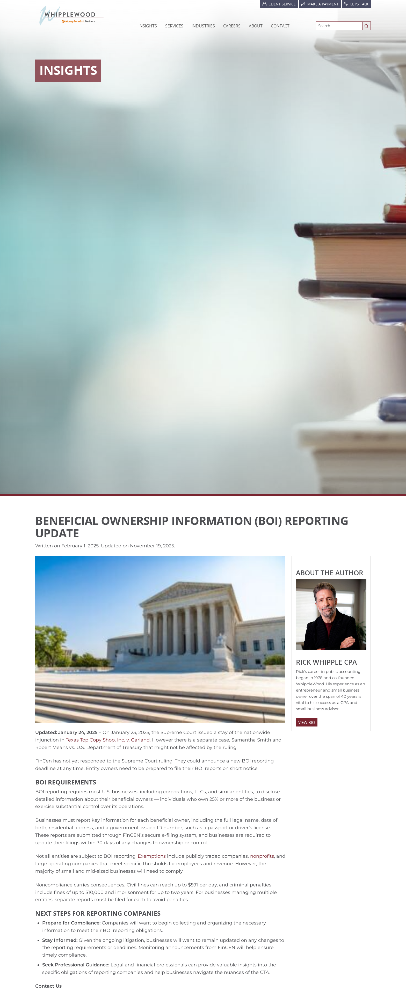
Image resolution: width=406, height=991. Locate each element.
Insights (148, 26)
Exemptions (152, 856)
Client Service (279, 3)
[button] (203, 26)
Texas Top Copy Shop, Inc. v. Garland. (108, 740)
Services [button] (174, 26)
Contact (280, 26)
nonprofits (262, 856)
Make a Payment (320, 3)
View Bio (306, 722)
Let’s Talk (356, 3)
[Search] (339, 25)
